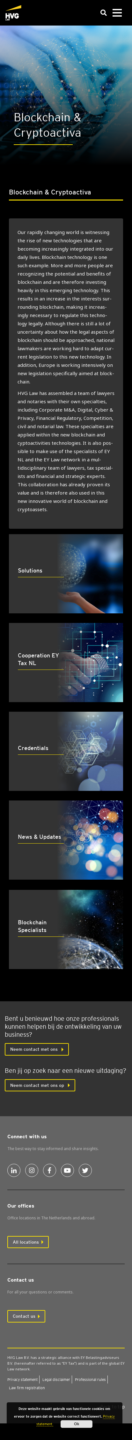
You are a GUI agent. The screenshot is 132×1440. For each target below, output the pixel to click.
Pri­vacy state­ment (22, 1379)
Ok (76, 1424)
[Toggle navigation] (117, 12)
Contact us (24, 1316)
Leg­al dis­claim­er (56, 1379)
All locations (26, 1242)
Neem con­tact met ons (34, 1049)
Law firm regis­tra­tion (27, 1387)
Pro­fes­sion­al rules (90, 1379)
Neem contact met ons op (37, 1085)
